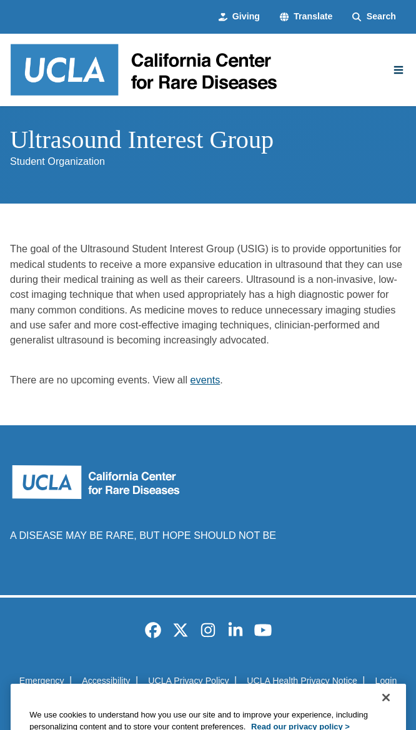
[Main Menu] (398, 69)
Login (386, 681)
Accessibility (106, 681)
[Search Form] (374, 16)
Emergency (41, 681)
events (205, 379)
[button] (306, 16)
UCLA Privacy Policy (188, 681)
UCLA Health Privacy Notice (302, 681)
